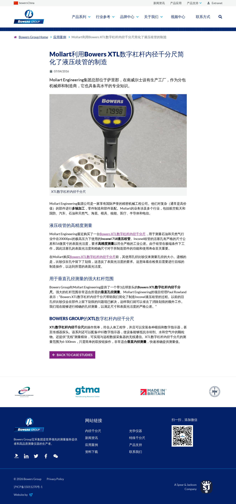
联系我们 (135, 452)
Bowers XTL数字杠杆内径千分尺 (123, 234)
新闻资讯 (91, 438)
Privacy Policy (55, 479)
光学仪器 (135, 431)
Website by (23, 495)
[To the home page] (31, 37)
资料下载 (91, 452)
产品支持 (135, 445)
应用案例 (59, 37)
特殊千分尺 (137, 438)
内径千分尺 (93, 431)
